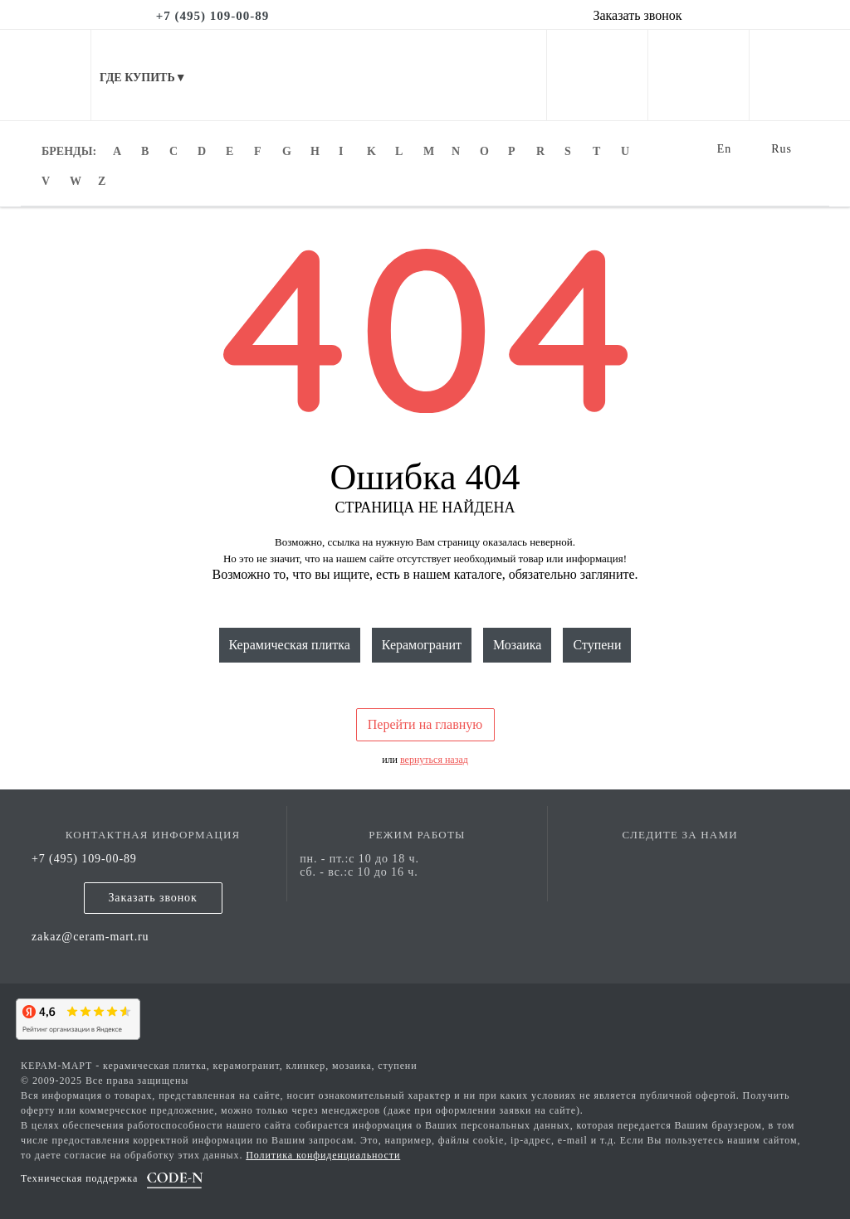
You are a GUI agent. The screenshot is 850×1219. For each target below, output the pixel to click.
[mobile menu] (45, 75)
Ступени (597, 645)
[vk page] (680, 858)
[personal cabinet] (597, 108)
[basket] (800, 108)
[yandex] (74, 1016)
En (724, 149)
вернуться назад (434, 759)
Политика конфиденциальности (323, 1155)
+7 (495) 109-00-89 (84, 858)
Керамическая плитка (289, 645)
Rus (781, 149)
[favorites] (698, 108)
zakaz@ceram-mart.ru (90, 936)
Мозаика (517, 645)
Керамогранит (422, 645)
